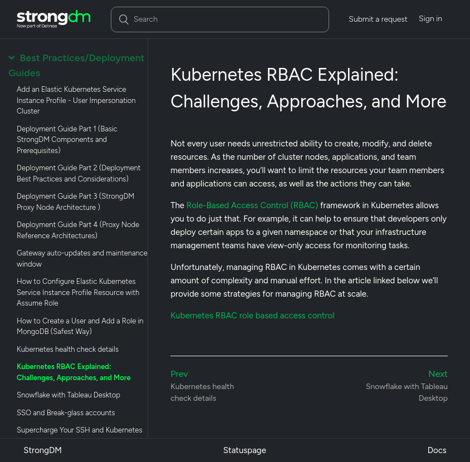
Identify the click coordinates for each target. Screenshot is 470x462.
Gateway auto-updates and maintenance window (82, 258)
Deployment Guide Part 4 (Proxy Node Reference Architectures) (78, 230)
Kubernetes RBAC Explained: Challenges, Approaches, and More (74, 372)
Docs (437, 450)
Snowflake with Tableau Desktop (68, 395)
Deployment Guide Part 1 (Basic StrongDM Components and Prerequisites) (67, 140)
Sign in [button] (430, 18)
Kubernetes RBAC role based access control (252, 316)
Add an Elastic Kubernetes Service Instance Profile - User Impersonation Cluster (76, 100)
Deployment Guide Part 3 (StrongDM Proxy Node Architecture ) (75, 202)
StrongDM (42, 450)
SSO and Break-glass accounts (66, 413)
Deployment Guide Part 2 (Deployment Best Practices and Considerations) (79, 173)
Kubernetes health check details (68, 349)
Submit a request (378, 19)
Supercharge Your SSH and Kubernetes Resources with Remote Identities (79, 435)
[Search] (220, 19)
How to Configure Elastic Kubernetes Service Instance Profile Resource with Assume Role (78, 292)
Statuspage (244, 450)
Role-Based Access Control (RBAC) (253, 205)
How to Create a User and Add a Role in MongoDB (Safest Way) (80, 326)
